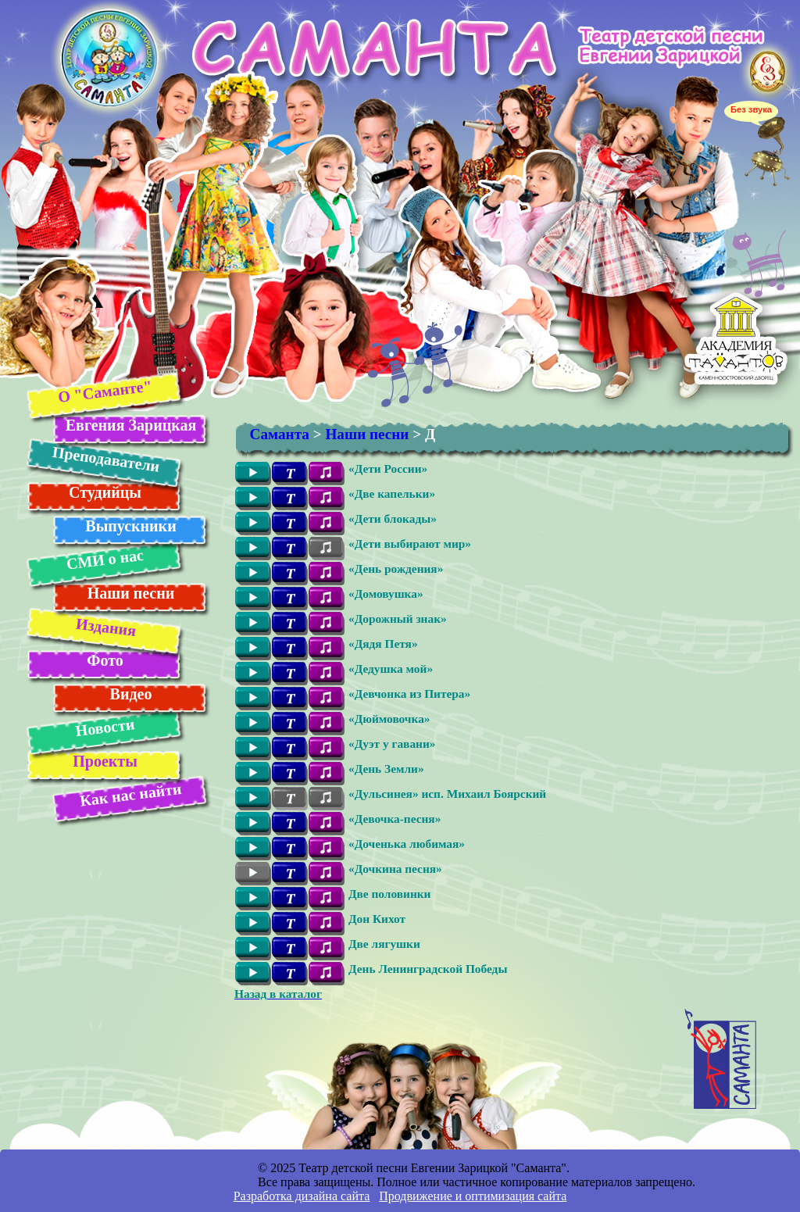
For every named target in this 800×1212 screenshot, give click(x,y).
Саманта (279, 434)
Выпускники (130, 525)
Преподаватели (105, 459)
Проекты (105, 761)
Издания (105, 627)
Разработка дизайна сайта (302, 1196)
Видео (131, 694)
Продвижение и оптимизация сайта (472, 1196)
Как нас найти (130, 795)
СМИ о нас (104, 559)
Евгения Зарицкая (131, 425)
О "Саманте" (104, 391)
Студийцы (105, 492)
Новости (104, 727)
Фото (105, 660)
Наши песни (131, 593)
